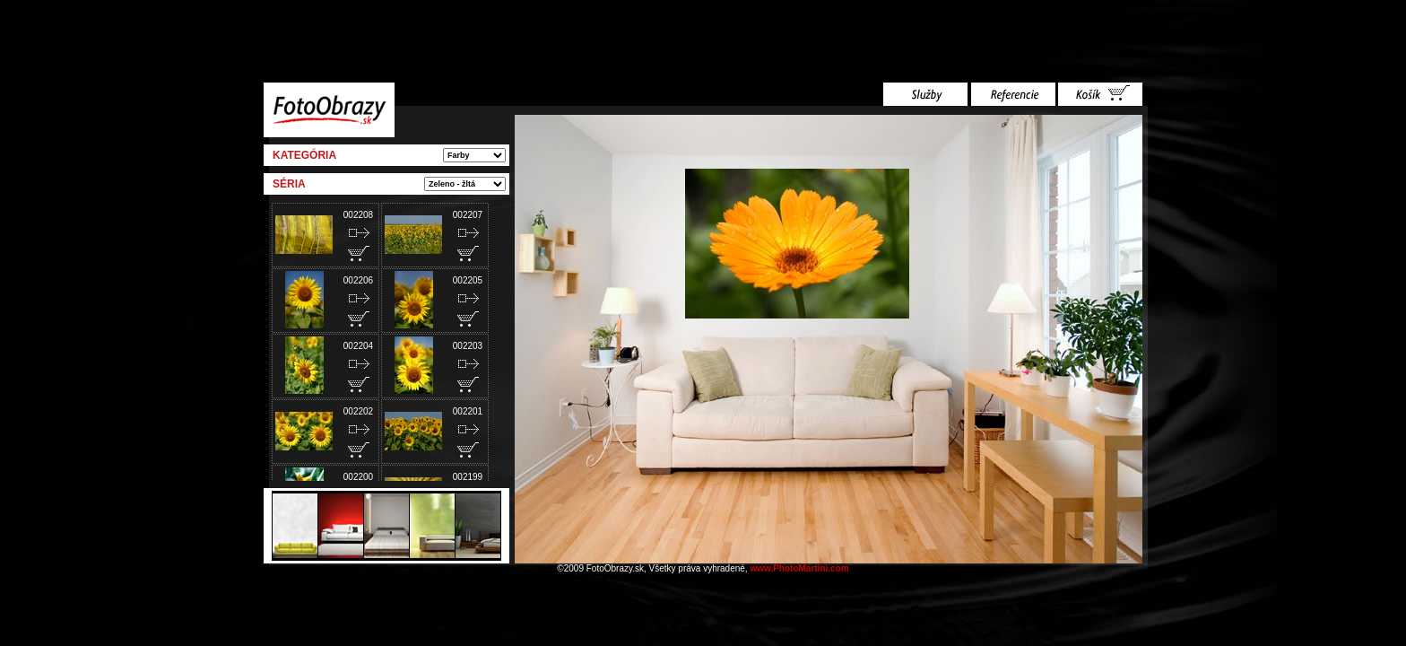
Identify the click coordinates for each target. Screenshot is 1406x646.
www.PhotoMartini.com (799, 568)
